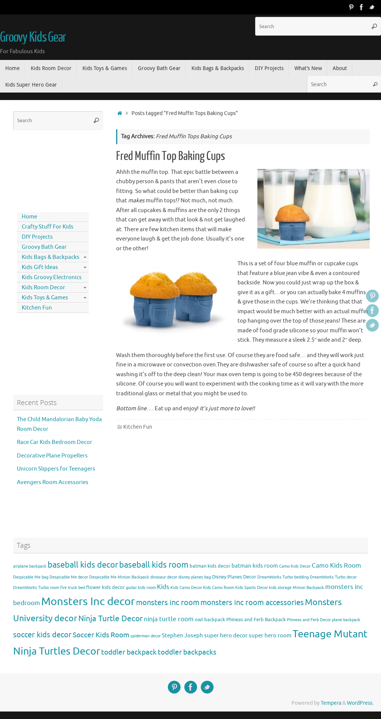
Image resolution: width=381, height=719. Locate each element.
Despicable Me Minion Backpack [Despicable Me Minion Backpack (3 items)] (119, 577)
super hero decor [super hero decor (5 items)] (226, 635)
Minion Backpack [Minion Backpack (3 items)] (308, 587)
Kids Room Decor (43, 287)
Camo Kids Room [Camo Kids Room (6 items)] (336, 566)
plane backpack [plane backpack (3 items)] (346, 619)
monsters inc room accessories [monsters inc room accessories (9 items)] (252, 602)
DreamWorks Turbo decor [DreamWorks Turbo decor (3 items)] (333, 577)
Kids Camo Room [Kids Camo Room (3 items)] (218, 587)
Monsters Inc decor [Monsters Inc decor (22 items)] (88, 601)
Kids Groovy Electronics (52, 277)
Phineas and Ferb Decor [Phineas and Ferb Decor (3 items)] (309, 619)
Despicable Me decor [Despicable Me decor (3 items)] (68, 577)
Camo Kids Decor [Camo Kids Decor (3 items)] (295, 566)
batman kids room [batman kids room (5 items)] (255, 566)
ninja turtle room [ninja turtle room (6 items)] (169, 619)
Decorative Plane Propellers (52, 455)
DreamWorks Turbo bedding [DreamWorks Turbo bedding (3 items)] (283, 577)
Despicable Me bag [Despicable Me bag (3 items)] (30, 577)
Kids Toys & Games (45, 297)
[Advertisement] (47, 169)
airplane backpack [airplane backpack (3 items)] (29, 566)
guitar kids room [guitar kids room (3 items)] (141, 587)
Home (29, 216)
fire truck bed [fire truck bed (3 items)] (72, 587)
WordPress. (360, 703)
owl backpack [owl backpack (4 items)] (210, 619)
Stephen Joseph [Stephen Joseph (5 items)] (182, 635)
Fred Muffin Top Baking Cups (170, 156)
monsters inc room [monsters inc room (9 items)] (167, 602)
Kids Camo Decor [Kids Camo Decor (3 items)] (186, 587)
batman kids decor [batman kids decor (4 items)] (210, 566)
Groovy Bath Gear (44, 247)
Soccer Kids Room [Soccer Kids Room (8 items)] (101, 635)
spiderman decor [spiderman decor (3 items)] (145, 636)
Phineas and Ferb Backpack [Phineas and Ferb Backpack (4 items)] (256, 619)
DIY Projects (37, 237)
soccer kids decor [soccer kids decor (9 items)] (42, 635)
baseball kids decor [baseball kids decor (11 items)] (83, 564)
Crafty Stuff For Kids (47, 226)
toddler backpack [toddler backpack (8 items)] (129, 652)
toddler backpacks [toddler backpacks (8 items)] (187, 652)
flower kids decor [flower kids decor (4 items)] (105, 587)
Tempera (331, 703)
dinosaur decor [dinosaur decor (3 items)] (163, 577)
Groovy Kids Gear (33, 37)
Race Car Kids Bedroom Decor (54, 442)
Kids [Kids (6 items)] (163, 587)
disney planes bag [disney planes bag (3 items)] (194, 577)
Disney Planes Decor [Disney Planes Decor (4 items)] (234, 577)
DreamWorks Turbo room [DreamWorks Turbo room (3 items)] (36, 587)
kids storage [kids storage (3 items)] (280, 587)
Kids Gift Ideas (40, 267)
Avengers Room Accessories (52, 482)
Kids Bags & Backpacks (50, 257)
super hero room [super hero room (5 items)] (270, 635)
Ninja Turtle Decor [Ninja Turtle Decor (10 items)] (110, 618)
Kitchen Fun (137, 427)
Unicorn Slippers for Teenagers (56, 468)
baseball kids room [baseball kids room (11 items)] (153, 564)
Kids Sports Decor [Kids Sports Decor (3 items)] (251, 587)
